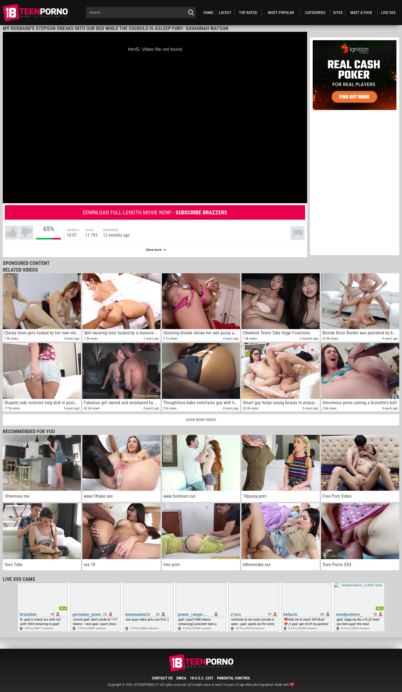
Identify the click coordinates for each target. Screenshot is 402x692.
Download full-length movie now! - (155, 212)
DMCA (181, 678)
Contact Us (162, 678)
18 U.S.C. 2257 (201, 678)
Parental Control (233, 678)
